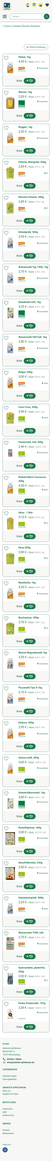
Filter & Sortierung (36, 47)
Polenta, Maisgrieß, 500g (32, 162)
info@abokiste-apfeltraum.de (18, 1062)
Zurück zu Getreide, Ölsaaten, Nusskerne (21, 26)
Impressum (8, 1109)
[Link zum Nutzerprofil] (27, 5)
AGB (5, 1112)
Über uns (7, 1091)
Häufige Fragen (9, 1076)
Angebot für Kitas (10, 1094)
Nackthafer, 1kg (27, 582)
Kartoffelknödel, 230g (30, 862)
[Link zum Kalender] (34, 5)
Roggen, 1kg (25, 127)
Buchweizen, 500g (28, 617)
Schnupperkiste (10, 1079)
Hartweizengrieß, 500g (30, 897)
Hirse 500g (24, 547)
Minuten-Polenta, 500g (31, 197)
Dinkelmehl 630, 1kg (29, 302)
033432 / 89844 (12, 1059)
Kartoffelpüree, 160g (29, 827)
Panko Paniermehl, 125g (31, 1003)
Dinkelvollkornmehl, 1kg (31, 792)
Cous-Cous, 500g (28, 407)
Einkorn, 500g (26, 722)
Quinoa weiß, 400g (28, 757)
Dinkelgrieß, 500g (28, 232)
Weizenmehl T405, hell (30, 932)
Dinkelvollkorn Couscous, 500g (32, 479)
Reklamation (8, 1133)
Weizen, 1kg (25, 92)
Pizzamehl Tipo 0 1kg (30, 687)
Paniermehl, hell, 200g (30, 442)
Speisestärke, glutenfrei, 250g (31, 969)
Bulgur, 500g (25, 372)
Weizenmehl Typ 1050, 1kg (33, 267)
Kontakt (6, 1130)
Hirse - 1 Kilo (25, 512)
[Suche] (29, 16)
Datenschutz (8, 1115)
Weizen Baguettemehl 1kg (32, 652)
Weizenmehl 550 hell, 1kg (32, 337)
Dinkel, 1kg (24, 57)
